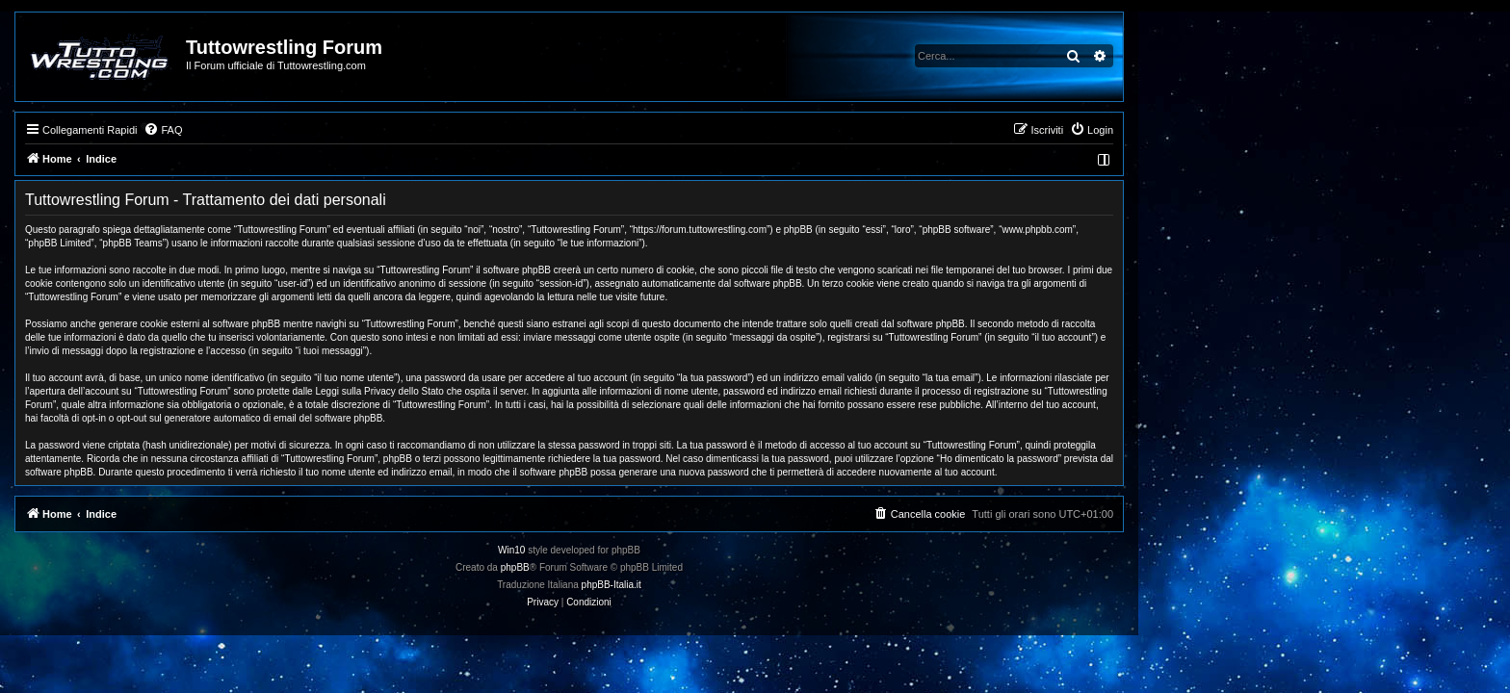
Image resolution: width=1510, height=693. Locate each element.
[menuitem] (348, 129)
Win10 (697, 550)
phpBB (701, 567)
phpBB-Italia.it (797, 584)
